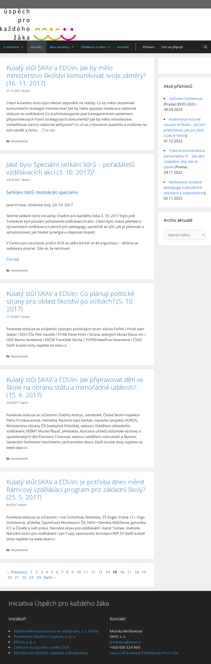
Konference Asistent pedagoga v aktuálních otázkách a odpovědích (183, 187)
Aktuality (36, 47)
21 (17, 577)
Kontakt (123, 47)
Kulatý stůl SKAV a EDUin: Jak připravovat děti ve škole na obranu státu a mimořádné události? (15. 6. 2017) (74, 387)
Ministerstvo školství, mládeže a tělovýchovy (51, 652)
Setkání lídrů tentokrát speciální (42, 192)
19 (144, 572)
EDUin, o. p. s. (25, 642)
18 (137, 572)
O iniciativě (15, 46)
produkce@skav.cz (125, 642)
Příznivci (149, 47)
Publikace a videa (97, 46)
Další (50, 577)
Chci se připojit (172, 47)
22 (24, 577)
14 (108, 572)
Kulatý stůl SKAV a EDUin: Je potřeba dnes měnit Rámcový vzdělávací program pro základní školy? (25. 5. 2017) (75, 489)
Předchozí (16, 572)
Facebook (132, 652)
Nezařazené (19, 141)
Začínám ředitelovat (186, 98)
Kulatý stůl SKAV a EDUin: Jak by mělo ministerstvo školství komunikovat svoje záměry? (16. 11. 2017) (76, 75)
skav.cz (115, 652)
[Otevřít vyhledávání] (205, 46)
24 (39, 577)
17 (130, 572)
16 (122, 572)
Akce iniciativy (64, 46)
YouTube (171, 652)
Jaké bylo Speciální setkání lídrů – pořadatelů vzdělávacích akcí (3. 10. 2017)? (70, 168)
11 (86, 572)
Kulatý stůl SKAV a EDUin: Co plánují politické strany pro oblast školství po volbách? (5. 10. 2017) (70, 301)
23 (32, 577)
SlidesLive (152, 652)
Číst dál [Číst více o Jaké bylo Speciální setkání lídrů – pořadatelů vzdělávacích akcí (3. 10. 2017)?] (12, 259)
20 (10, 577)
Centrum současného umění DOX (41, 647)
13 (101, 572)
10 (79, 572)
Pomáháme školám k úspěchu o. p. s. (45, 636)
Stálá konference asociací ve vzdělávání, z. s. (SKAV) (56, 631)
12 (93, 572)
